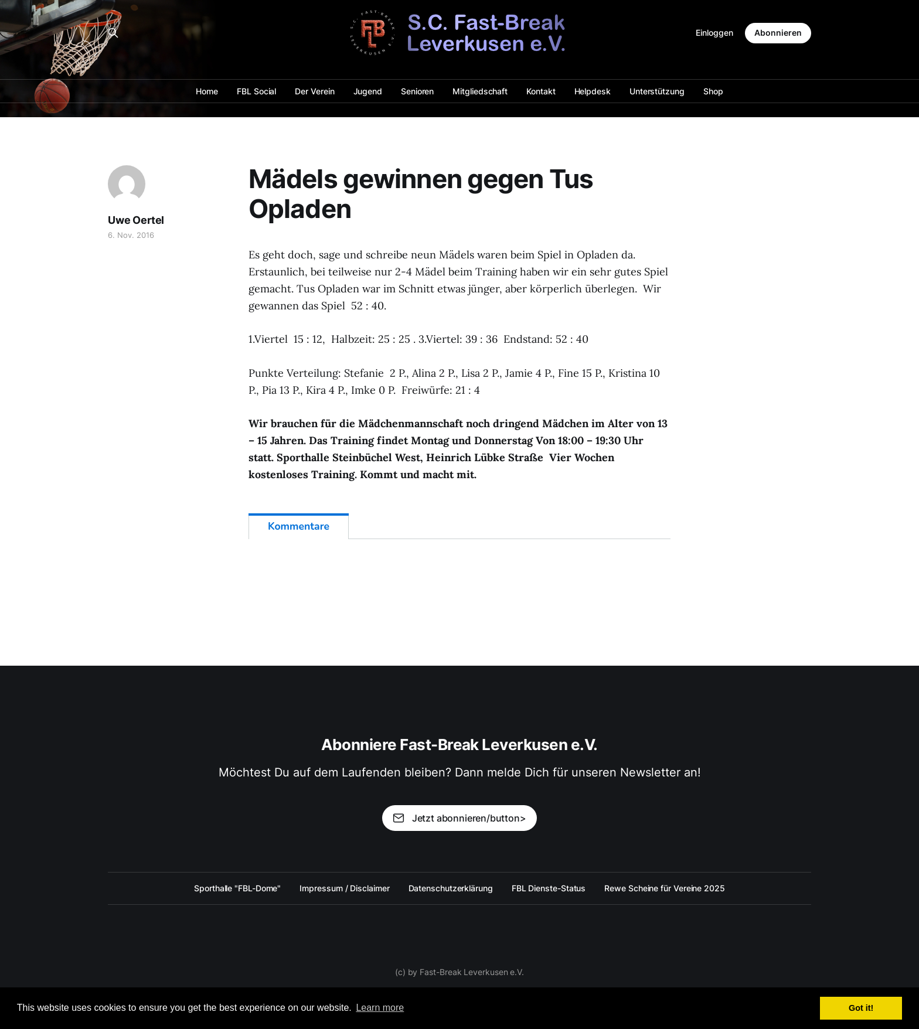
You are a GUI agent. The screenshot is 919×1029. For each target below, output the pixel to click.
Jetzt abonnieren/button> (459, 818)
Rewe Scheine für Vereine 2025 (664, 888)
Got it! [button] (861, 1008)
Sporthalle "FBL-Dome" (237, 888)
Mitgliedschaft (480, 91)
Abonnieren (778, 33)
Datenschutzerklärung (451, 888)
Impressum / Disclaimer (344, 888)
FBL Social (256, 91)
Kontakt (540, 91)
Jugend (368, 91)
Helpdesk (592, 91)
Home (207, 91)
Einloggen (714, 33)
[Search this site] (113, 33)
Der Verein (314, 91)
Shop (713, 91)
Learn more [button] (380, 1008)
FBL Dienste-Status (549, 888)
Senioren (417, 91)
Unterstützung (657, 91)
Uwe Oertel (136, 220)
